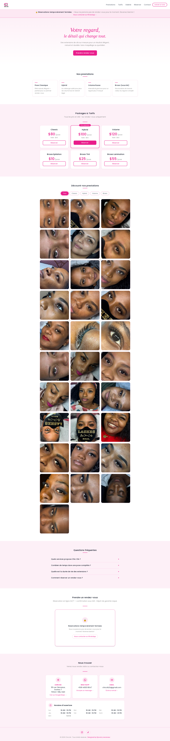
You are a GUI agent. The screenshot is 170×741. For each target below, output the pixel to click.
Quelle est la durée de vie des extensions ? (85, 571)
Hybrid (84, 193)
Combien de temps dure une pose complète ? (85, 565)
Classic (74, 193)
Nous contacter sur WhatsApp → (85, 15)
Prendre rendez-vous (85, 53)
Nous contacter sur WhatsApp (85, 636)
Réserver (137, 5)
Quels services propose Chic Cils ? (85, 559)
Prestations (110, 5)
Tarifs (120, 5)
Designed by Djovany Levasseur (98, 737)
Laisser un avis (159, 5)
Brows (105, 193)
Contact (147, 5)
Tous (64, 193)
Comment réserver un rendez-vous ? (85, 578)
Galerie (128, 5)
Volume (95, 193)
